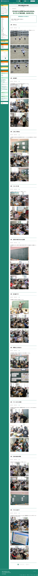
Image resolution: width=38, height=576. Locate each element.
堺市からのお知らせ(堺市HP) (4, 88)
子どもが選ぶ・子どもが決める (5, 35)
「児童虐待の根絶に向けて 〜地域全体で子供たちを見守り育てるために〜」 (4, 99)
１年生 (2, 20)
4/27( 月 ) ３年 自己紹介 (3, 8)
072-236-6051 (4, 573)
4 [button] (21, 564)
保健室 (2, 30)
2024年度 (2, 47)
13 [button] (26, 564)
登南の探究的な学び (4, 34)
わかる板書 (3, 33)
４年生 (2, 23)
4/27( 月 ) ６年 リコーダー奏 (4, 11)
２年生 (2, 21)
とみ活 (2, 36)
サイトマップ (35, 571)
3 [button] (20, 564)
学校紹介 (2, 31)
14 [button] (27, 564)
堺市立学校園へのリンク (3, 80)
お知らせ (2, 18)
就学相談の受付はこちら (3, 86)
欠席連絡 (2, 75)
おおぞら (2, 32)
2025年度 (2, 46)
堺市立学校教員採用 (3, 79)
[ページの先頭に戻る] (37, 575)
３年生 (2, 22)
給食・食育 (3, 29)
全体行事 (2, 19)
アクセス (2, 74)
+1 (12, 125)
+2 (12, 72)
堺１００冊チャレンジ (3, 94)
